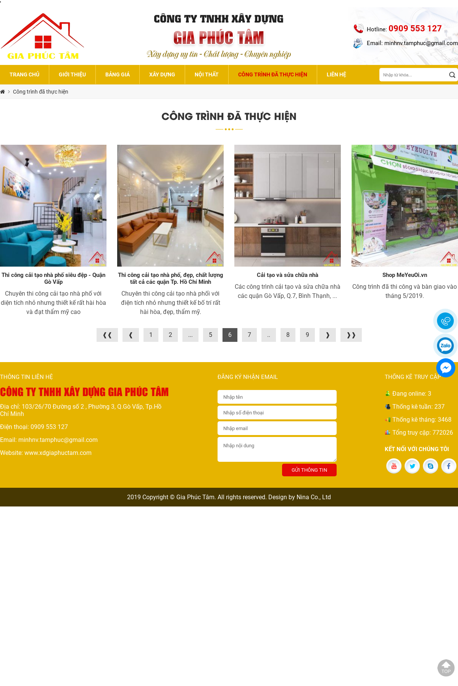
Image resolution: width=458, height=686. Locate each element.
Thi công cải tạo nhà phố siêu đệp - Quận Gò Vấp (53, 278)
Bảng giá (117, 74)
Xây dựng (162, 74)
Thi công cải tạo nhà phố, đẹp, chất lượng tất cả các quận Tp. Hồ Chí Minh (170, 278)
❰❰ (107, 334)
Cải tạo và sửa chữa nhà (287, 275)
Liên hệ (336, 74)
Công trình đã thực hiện (272, 74)
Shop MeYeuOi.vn (404, 275)
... (190, 334)
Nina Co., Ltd (314, 497)
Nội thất (207, 74)
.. (268, 334)
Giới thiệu (72, 74)
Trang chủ (24, 74)
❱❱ (351, 334)
